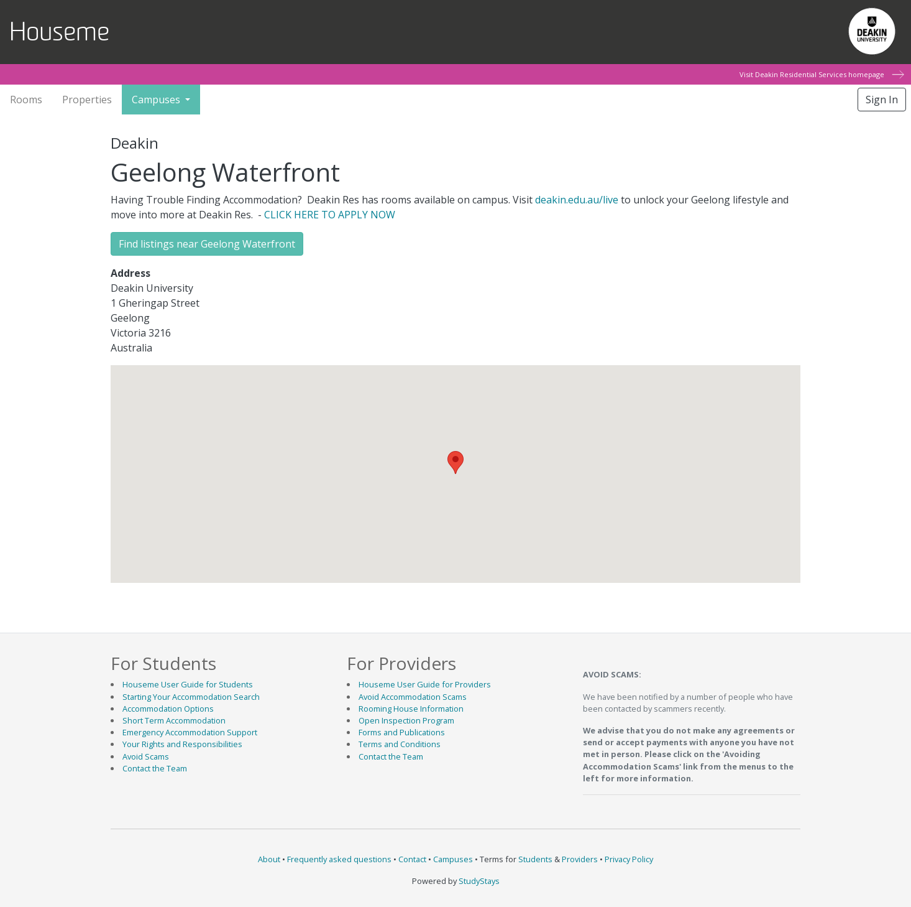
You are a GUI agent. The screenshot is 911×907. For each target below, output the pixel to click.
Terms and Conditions (400, 744)
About (269, 859)
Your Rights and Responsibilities (182, 744)
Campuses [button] (157, 99)
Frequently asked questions (339, 859)
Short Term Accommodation (174, 720)
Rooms (26, 99)
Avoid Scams (145, 756)
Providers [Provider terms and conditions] (580, 859)
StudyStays (479, 880)
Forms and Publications (402, 732)
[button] (455, 462)
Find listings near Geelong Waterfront (207, 244)
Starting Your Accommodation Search (191, 696)
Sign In (882, 99)
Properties (87, 99)
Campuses (453, 859)
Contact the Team (154, 768)
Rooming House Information (411, 708)
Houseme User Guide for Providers (425, 684)
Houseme (59, 32)
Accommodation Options (168, 708)
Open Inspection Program (406, 720)
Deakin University (871, 28)
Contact (412, 859)
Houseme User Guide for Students (187, 684)
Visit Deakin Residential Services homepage (820, 74)
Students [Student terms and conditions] (535, 859)
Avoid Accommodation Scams (413, 696)
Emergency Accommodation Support (189, 732)
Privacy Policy (629, 859)
